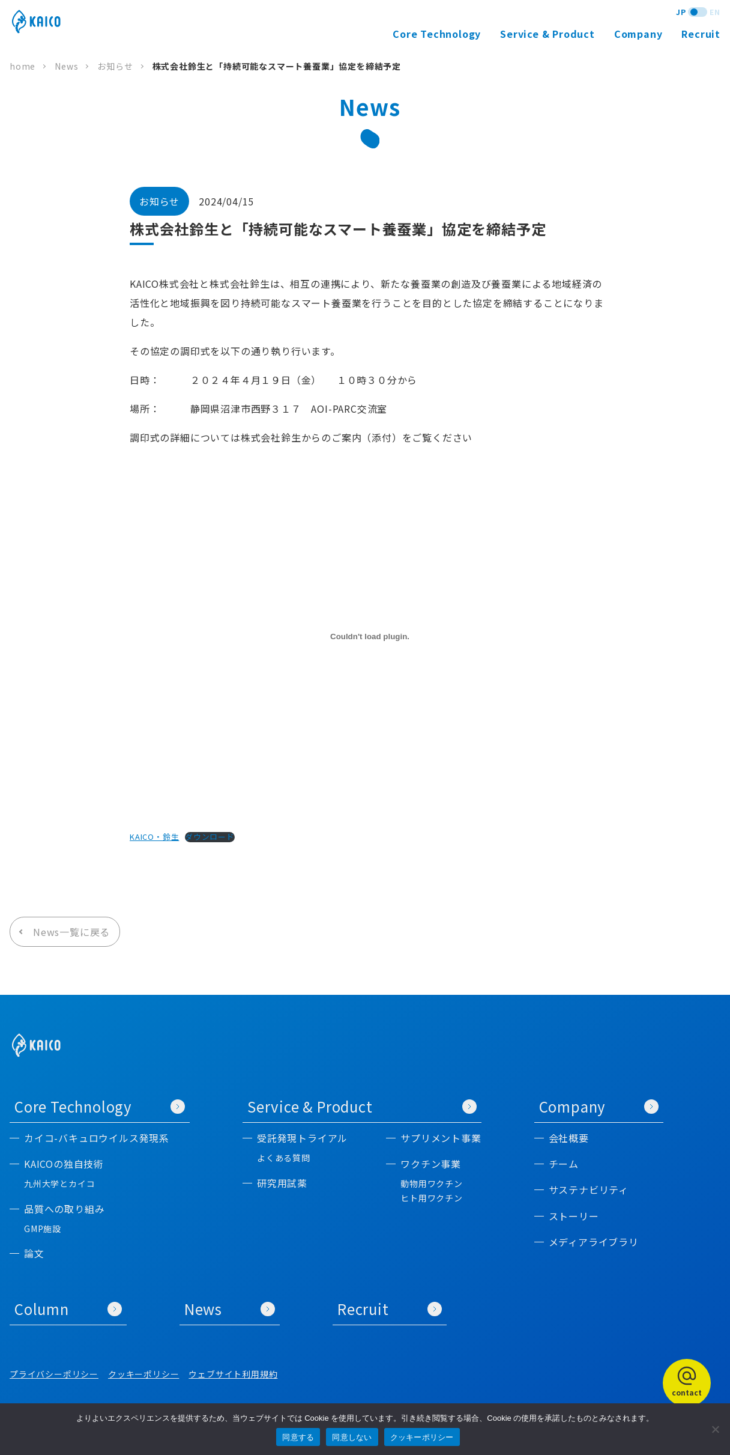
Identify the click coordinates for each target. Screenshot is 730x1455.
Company (599, 1106)
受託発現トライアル (302, 1138)
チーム (564, 1164)
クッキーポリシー (143, 1374)
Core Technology (99, 1106)
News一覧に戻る (71, 932)
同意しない (352, 1437)
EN (715, 12)
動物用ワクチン (431, 1183)
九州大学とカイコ (59, 1183)
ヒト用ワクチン (431, 1198)
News (229, 1308)
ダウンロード (210, 837)
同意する (298, 1437)
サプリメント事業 (440, 1138)
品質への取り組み (64, 1209)
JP (681, 12)
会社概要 (569, 1138)
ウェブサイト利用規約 (233, 1374)
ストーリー (574, 1216)
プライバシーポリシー (54, 1374)
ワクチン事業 (430, 1164)
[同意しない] (715, 1429)
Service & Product (362, 1106)
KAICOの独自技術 (64, 1164)
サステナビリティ (589, 1189)
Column (68, 1308)
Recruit (700, 33)
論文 (34, 1253)
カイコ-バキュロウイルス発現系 (96, 1138)
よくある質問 (283, 1157)
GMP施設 (42, 1228)
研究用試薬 (282, 1183)
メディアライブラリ (594, 1242)
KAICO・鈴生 (154, 836)
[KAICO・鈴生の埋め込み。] (370, 637)
